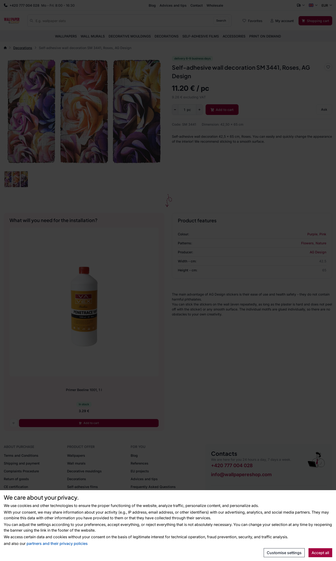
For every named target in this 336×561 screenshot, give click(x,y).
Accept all (320, 552)
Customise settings (284, 552)
